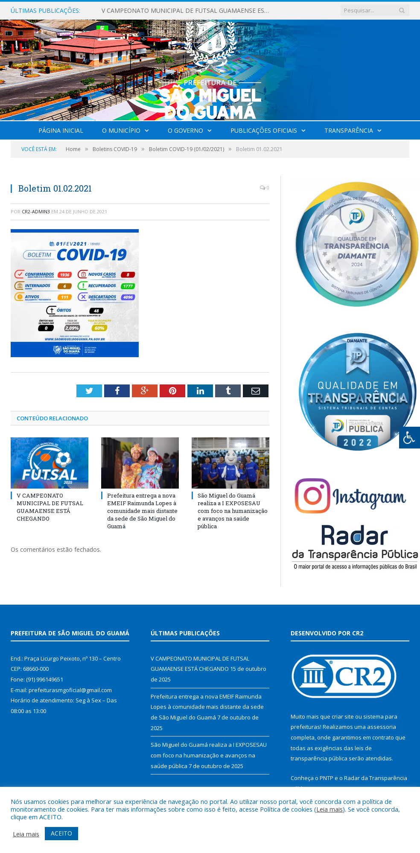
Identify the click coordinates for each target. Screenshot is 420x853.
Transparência (348, 130)
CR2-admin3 (36, 211)
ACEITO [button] (61, 833)
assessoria (381, 727)
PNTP (326, 778)
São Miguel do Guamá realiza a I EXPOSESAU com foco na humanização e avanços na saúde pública (233, 511)
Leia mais (329, 809)
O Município (121, 130)
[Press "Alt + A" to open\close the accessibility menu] (409, 437)
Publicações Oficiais (263, 130)
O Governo (185, 130)
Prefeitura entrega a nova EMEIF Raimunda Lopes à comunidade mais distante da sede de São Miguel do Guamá (142, 511)
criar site (343, 716)
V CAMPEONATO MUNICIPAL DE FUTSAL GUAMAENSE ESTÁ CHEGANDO (189, 11)
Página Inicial (60, 130)
